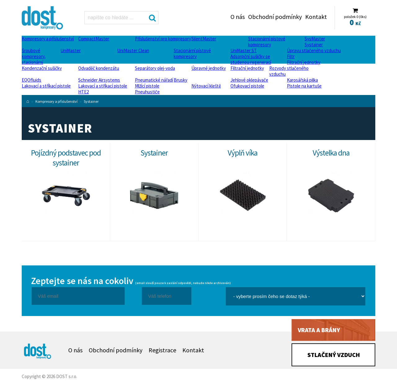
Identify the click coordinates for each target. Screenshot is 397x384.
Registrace (162, 350)
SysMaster (315, 39)
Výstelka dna (331, 153)
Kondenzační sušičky (42, 68)
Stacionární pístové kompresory (266, 41)
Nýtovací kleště (206, 86)
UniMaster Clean (133, 50)
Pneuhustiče (147, 92)
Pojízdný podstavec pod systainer (66, 158)
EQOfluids (31, 80)
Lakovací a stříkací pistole (46, 86)
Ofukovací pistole (247, 86)
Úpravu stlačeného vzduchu (314, 50)
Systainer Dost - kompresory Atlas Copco (44, 18)
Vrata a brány (319, 330)
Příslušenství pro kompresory (163, 39)
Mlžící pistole (147, 86)
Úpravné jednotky (208, 68)
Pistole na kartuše (304, 86)
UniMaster (70, 50)
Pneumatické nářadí (154, 80)
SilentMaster (203, 39)
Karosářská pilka (302, 80)
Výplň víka (242, 153)
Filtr (291, 56)
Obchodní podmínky (275, 16)
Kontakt (316, 16)
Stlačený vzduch (333, 355)
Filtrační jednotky (303, 62)
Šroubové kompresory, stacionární (34, 56)
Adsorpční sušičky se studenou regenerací (250, 59)
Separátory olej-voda (155, 68)
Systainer (314, 44)
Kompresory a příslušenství (48, 39)
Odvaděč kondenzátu (98, 68)
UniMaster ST (243, 50)
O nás (237, 16)
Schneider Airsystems (99, 80)
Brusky (180, 80)
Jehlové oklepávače (249, 80)
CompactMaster (93, 39)
